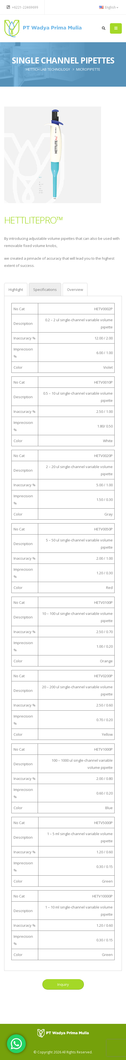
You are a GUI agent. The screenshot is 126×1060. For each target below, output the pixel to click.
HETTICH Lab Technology (48, 69)
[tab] (15, 289)
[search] (104, 28)
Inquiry (63, 984)
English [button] (108, 7)
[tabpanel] (63, 631)
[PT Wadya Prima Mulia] (63, 1032)
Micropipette (88, 69)
